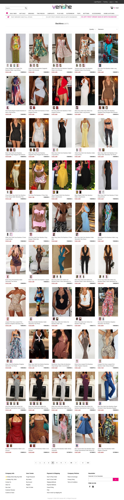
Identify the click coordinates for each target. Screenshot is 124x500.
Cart (114, 8)
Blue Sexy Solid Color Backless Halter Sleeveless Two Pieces (84, 238)
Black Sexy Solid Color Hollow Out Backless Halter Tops (60, 322)
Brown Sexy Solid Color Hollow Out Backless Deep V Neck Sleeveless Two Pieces (107, 280)
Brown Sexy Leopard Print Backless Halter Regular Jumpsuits (84, 365)
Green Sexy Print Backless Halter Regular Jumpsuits (106, 449)
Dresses (31, 13)
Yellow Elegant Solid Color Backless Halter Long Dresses (61, 196)
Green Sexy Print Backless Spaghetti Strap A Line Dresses (38, 69)
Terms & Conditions (72, 482)
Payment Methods (51, 484)
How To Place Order (52, 477)
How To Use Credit (51, 479)
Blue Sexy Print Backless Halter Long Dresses (107, 69)
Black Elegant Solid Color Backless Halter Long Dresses (83, 196)
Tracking (105, 2)
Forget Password (30, 477)
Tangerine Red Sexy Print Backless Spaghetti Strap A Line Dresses (83, 69)
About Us (7, 484)
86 (71, 462)
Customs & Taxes (9, 492)
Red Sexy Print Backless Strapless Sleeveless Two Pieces (106, 322)
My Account (29, 482)
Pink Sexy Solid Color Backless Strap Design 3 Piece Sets (38, 238)
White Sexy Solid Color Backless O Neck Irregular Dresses (39, 111)
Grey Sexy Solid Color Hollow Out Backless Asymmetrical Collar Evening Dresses (15, 407)
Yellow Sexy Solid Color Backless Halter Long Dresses (85, 153)
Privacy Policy (71, 479)
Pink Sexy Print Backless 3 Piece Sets (38, 195)
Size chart (7, 487)
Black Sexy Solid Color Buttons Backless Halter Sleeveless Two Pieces (39, 365)
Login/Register (97, 2)
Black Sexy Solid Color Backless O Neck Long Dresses (108, 196)
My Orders (28, 479)
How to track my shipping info (54, 492)
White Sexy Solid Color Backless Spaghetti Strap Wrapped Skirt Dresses (38, 153)
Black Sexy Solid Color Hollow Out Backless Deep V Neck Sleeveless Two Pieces (84, 280)
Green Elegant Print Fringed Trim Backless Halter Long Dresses (13, 69)
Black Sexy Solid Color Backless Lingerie (39, 279)
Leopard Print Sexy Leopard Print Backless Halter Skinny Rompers (106, 365)
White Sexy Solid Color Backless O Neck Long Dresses (15, 238)
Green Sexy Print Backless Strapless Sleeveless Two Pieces (14, 365)
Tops (78, 13)
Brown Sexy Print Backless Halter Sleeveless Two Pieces (13, 280)
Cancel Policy (50, 487)
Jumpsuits (50, 13)
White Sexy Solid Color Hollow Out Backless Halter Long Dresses (83, 111)
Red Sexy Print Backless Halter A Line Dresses (15, 449)
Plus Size (60, 13)
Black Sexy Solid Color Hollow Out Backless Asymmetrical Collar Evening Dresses (38, 407)
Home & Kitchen (109, 13)
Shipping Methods (51, 482)
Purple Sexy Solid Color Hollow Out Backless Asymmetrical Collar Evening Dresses (84, 407)
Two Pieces (41, 13)
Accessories (96, 13)
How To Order (29, 487)
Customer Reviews (10, 490)
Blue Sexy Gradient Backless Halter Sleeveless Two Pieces (37, 322)
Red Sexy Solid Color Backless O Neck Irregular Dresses (61, 111)
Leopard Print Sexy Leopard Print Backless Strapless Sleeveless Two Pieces (14, 323)
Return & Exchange (72, 477)
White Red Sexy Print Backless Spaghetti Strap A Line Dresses (62, 69)
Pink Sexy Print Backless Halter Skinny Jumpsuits (61, 449)
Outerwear (70, 13)
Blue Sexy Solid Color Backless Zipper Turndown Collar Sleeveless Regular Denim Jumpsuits (107, 407)
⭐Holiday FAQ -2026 (10, 479)
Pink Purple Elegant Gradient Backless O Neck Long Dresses (15, 111)
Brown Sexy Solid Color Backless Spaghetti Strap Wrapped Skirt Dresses (107, 111)
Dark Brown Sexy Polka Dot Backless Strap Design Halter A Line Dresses (61, 365)
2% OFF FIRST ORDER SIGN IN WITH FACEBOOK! (99, 17)
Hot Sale (22, 13)
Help (116, 2)
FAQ (48, 490)
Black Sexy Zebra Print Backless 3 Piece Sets (62, 238)
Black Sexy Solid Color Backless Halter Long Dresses (61, 153)
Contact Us (8, 482)
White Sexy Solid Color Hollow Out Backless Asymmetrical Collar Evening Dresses (61, 407)
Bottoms (86, 13)
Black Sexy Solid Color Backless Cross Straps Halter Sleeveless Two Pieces (107, 153)
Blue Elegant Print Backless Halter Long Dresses (108, 238)
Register (28, 484)
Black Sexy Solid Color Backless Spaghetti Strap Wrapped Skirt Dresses (15, 153)
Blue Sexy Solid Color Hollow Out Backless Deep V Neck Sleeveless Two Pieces (61, 280)
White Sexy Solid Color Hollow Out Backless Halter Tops (83, 322)
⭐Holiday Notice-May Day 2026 (13, 477)
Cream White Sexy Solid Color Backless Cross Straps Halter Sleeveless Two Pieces (15, 196)
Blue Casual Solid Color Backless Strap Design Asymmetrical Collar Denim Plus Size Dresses (85, 449)
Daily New (13, 13)
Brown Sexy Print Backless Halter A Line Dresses (39, 449)
